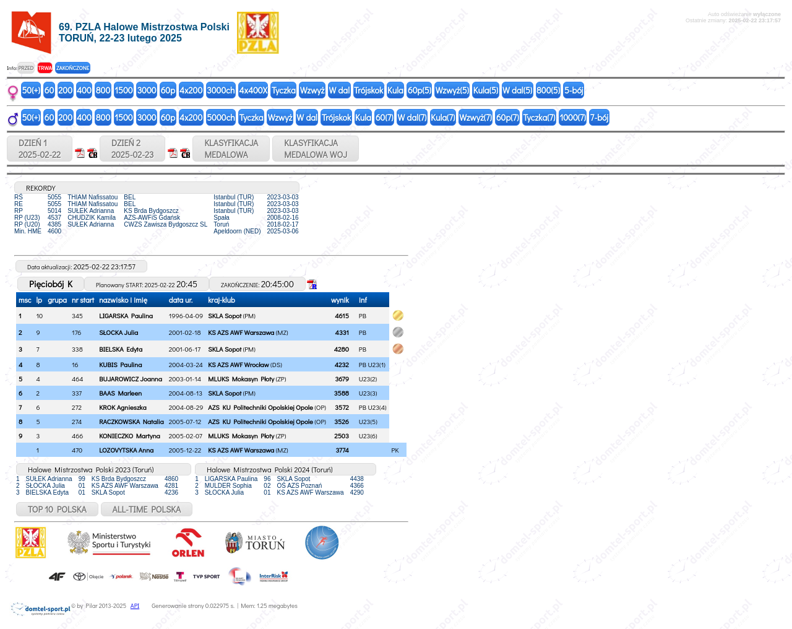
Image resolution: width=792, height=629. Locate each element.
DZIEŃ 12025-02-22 (40, 148)
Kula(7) (443, 117)
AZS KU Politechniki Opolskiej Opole (260, 407)
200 (65, 90)
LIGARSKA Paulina (126, 315)
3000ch (221, 90)
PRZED (25, 67)
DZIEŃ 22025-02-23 (132, 148)
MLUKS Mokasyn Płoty (241, 378)
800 (103, 90)
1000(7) (572, 117)
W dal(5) (517, 90)
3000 (147, 90)
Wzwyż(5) (452, 90)
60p (168, 90)
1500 (123, 90)
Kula (395, 90)
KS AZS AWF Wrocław (238, 364)
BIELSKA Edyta (120, 349)
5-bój (573, 90)
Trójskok (368, 90)
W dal (339, 90)
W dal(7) (412, 117)
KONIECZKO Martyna (129, 435)
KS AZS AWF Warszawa (241, 332)
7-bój (599, 117)
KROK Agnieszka (122, 407)
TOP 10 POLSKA (57, 509)
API (135, 606)
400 (84, 90)
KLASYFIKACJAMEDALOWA (231, 148)
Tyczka (284, 90)
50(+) (31, 90)
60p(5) (419, 90)
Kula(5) (485, 90)
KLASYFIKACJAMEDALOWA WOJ (315, 148)
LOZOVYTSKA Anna (126, 449)
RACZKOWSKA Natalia (131, 421)
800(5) (548, 90)
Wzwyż (312, 90)
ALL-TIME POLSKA (147, 509)
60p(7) (507, 117)
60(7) (385, 117)
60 (49, 90)
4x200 (190, 90)
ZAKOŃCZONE (72, 67)
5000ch (221, 117)
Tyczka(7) (539, 117)
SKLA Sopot (224, 315)
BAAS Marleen (120, 392)
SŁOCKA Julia (118, 332)
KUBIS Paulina (120, 364)
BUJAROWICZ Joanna (130, 378)
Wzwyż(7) (475, 117)
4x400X (253, 90)
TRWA (45, 67)
